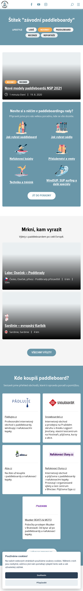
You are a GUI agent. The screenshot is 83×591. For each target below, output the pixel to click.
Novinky (45, 29)
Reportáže (49, 35)
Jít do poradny (41, 195)
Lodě (31, 29)
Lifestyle (17, 29)
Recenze (32, 35)
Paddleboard (63, 29)
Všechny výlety (42, 352)
